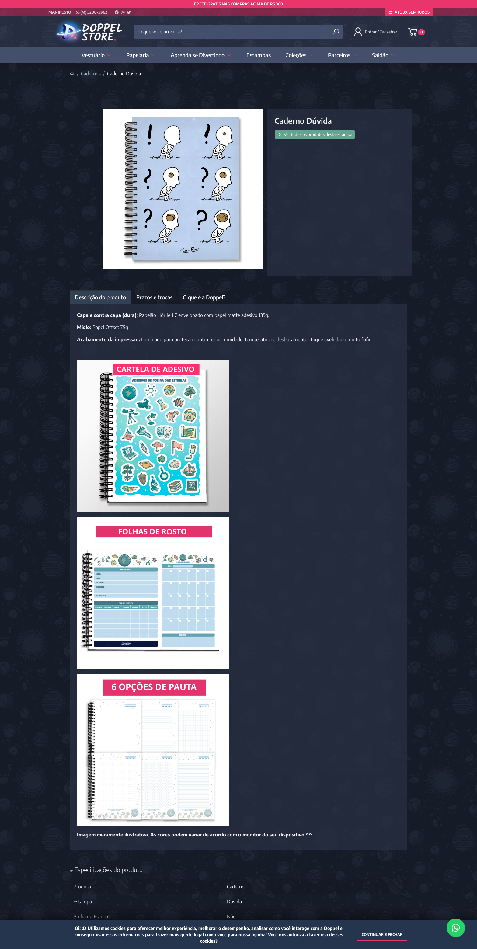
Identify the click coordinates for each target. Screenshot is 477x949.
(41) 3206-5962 (91, 12)
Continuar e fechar (382, 934)
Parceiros (342, 54)
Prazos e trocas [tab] (154, 297)
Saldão (383, 54)
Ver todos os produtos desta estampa (314, 134)
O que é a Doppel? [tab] (204, 297)
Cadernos (91, 74)
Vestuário (97, 54)
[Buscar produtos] (335, 31)
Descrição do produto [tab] (100, 297)
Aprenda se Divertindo (201, 54)
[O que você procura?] (238, 32)
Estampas (258, 54)
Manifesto (59, 12)
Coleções (299, 54)
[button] (376, 31)
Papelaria (141, 54)
